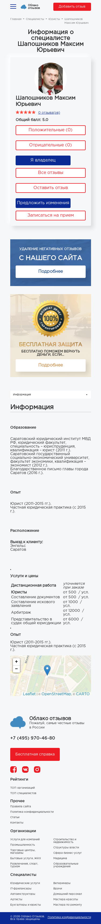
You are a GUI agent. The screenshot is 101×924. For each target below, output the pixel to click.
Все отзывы (50, 173)
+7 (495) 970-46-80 (32, 738)
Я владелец (42, 160)
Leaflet (29, 694)
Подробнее (50, 272)
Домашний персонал (67, 894)
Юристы (54, 19)
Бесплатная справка (35, 754)
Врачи (57, 889)
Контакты (16, 823)
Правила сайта (20, 806)
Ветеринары (62, 883)
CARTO (83, 694)
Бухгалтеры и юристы (25, 905)
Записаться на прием (50, 215)
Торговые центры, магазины (22, 851)
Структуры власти (66, 847)
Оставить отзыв (50, 188)
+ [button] (16, 661)
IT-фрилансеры (21, 889)
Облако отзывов (34, 6)
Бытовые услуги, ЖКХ (25, 858)
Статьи (14, 817)
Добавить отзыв (72, 6)
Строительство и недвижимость (64, 841)
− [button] (16, 669)
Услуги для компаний (25, 839)
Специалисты (35, 19)
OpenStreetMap (56, 694)
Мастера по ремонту (67, 905)
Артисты (16, 899)
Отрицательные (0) (50, 145)
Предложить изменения (43, 203)
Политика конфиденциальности (32, 812)
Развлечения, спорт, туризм (24, 865)
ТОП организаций (22, 788)
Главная (16, 19)
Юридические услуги (25, 883)
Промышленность (22, 845)
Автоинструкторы (22, 894)
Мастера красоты (65, 899)
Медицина (60, 858)
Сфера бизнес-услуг (67, 853)
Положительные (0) (50, 130)
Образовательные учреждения (65, 865)
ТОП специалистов (23, 793)
